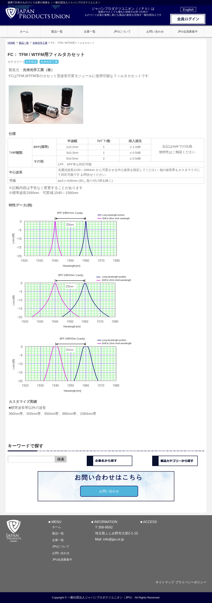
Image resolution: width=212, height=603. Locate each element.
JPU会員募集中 (62, 559)
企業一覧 (58, 539)
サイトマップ (164, 582)
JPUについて (60, 546)
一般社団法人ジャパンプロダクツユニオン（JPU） (100, 597)
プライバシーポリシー (191, 582)
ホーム (56, 526)
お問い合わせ (109, 491)
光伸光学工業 (40, 42)
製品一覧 (58, 533)
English (188, 9)
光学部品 (31, 61)
